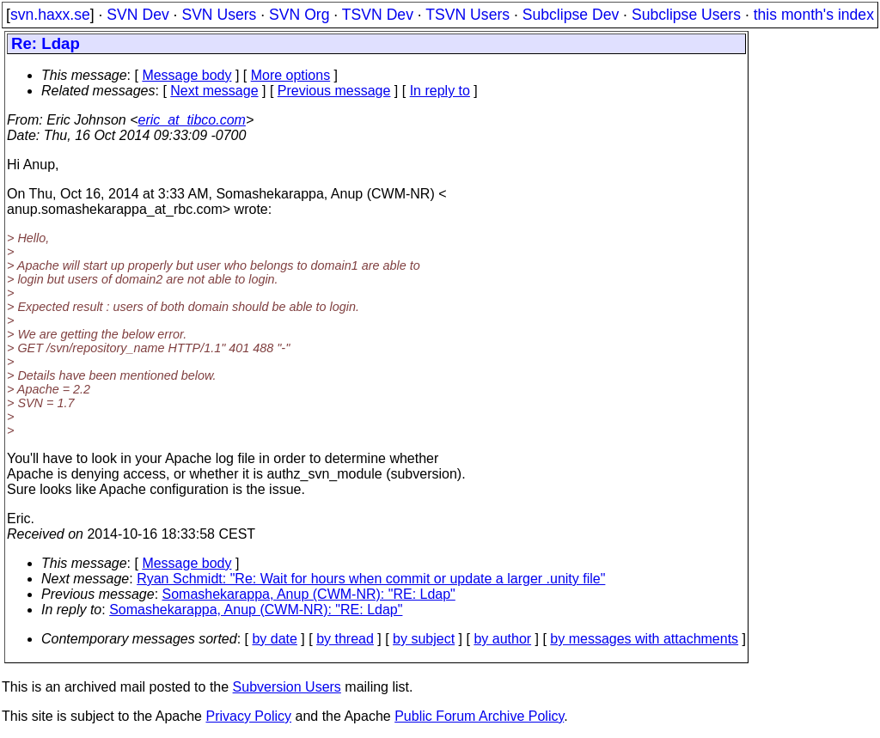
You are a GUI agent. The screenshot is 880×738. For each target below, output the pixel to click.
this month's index (814, 14)
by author (502, 638)
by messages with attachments (644, 638)
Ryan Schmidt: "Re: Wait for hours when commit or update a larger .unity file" (371, 578)
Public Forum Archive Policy (479, 716)
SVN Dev (137, 14)
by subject (424, 638)
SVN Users (218, 14)
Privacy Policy (248, 716)
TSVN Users (467, 14)
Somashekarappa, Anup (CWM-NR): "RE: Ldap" (308, 594)
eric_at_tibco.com (192, 120)
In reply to (440, 90)
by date (274, 638)
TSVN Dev (377, 14)
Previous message (334, 90)
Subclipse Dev (570, 14)
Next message (214, 90)
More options (291, 75)
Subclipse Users (686, 14)
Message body (186, 75)
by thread (345, 638)
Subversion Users (287, 687)
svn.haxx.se (50, 14)
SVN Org (299, 14)
